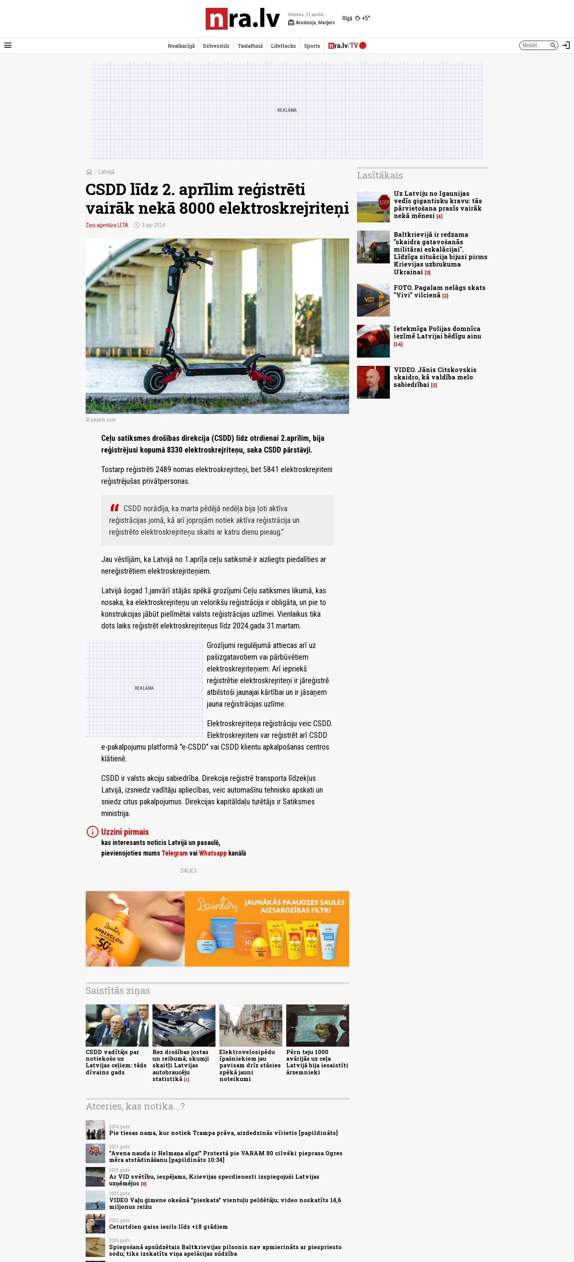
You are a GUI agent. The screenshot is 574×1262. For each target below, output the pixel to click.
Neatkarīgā (181, 46)
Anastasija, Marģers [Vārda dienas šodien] (311, 23)
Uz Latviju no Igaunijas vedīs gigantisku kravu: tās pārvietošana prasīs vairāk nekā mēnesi (438, 204)
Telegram (174, 853)
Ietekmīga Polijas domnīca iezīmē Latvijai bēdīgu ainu (437, 332)
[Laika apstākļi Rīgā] (356, 18)
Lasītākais (380, 175)
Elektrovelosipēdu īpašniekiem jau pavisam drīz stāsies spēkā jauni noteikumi (250, 1065)
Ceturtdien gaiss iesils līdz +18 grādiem (168, 1226)
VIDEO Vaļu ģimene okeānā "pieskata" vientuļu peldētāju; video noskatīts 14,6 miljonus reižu (225, 1203)
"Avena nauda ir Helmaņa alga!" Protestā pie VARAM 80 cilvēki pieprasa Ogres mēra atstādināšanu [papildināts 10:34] (226, 1156)
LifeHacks (283, 46)
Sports (312, 46)
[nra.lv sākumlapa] (243, 19)
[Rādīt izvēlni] (8, 45)
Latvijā (106, 171)
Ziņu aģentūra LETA (107, 225)
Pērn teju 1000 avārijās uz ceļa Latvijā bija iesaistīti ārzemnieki (317, 1062)
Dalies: (189, 871)
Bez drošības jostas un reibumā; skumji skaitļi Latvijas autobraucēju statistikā (180, 1065)
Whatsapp (213, 853)
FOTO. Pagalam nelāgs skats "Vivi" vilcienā (440, 291)
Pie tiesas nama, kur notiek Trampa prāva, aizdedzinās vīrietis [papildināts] (223, 1133)
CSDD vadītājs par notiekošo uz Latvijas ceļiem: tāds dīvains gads (116, 1062)
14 (398, 344)
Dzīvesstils (216, 46)
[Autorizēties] (566, 45)
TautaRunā (250, 46)
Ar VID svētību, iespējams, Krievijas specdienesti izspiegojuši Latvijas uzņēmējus (214, 1180)
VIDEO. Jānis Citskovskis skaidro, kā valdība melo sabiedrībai (435, 376)
